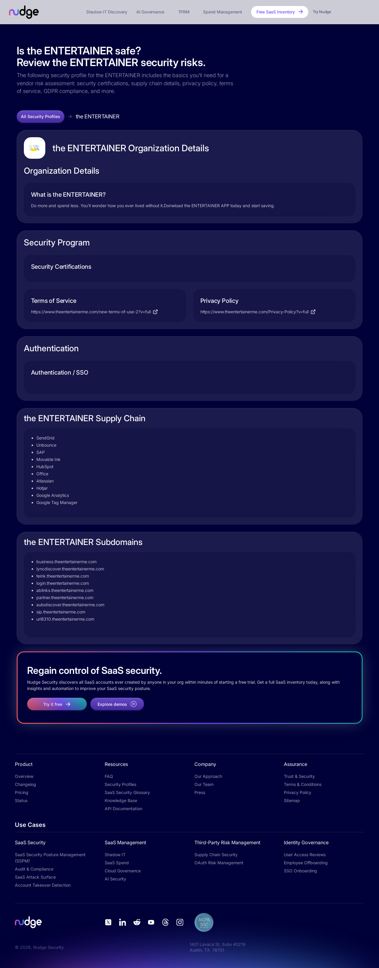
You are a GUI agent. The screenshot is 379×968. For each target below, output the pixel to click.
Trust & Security (299, 776)
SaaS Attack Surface (35, 877)
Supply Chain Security (216, 854)
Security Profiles (120, 784)
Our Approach (208, 776)
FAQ (109, 776)
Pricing (21, 792)
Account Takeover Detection (43, 885)
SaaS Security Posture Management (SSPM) (50, 857)
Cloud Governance (123, 870)
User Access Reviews (305, 854)
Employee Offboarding (306, 862)
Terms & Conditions (302, 784)
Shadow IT (115, 854)
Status (21, 800)
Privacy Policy (297, 792)
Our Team (204, 784)
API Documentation (123, 808)
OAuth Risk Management (218, 862)
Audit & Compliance (34, 868)
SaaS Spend (117, 862)
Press (199, 792)
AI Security (115, 878)
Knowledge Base (121, 800)
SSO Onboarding (300, 870)
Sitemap (292, 800)
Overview (24, 776)
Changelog (25, 784)
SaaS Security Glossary (127, 792)
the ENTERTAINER (98, 116)
